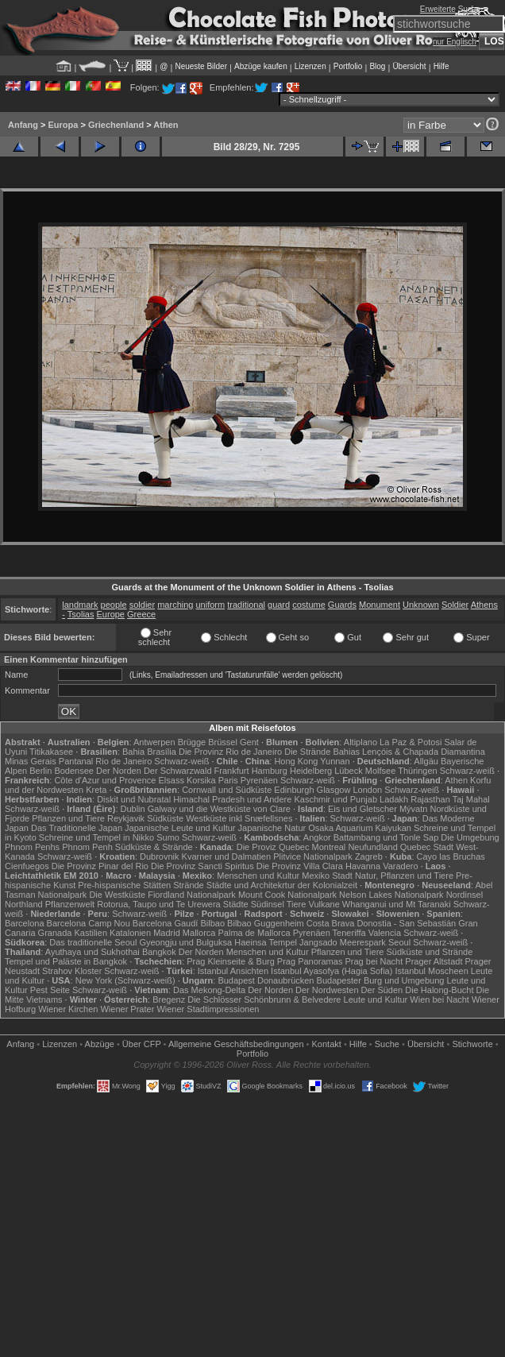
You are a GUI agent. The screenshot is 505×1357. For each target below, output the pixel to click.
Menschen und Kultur (258, 875)
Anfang (23, 125)
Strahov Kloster (72, 971)
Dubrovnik (159, 856)
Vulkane (323, 904)
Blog (377, 66)
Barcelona (24, 923)
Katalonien (130, 933)
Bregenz (168, 999)
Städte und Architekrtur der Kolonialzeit (281, 885)
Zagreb (369, 856)
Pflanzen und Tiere (68, 818)
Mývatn (413, 809)
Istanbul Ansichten (233, 971)
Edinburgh (294, 789)
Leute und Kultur (376, 999)
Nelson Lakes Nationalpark (391, 894)
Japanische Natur (272, 828)
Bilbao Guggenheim (265, 923)
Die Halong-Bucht (439, 990)
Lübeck (348, 770)
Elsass (171, 780)
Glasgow (334, 789)
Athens (484, 604)
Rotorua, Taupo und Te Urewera (159, 904)
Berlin (40, 770)
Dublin (133, 809)
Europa (63, 125)
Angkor (317, 837)
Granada (55, 933)
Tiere (296, 904)
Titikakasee (51, 751)
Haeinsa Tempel (265, 942)
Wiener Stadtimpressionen (207, 1009)
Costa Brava (330, 923)
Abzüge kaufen (260, 66)
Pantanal (76, 761)
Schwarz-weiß (181, 761)
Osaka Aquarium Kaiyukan (359, 828)
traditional (246, 604)
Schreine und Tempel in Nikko (96, 837)
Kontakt (326, 1044)
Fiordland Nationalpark (192, 894)
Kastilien (90, 933)
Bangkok (159, 952)
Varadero (400, 866)
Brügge (192, 742)
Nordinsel (464, 894)
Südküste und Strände (429, 952)
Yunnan (334, 761)
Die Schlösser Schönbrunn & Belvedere (264, 999)
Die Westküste (117, 894)
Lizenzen (310, 66)
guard (279, 604)
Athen (165, 125)
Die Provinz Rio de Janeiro (230, 751)
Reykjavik (126, 818)
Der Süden (382, 990)
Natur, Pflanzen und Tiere (404, 875)
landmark (80, 604)
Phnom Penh (87, 847)
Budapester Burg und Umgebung (381, 980)
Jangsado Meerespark (342, 942)
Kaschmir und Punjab (335, 799)
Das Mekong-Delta (209, 990)
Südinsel (267, 904)
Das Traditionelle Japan (76, 828)
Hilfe (441, 66)
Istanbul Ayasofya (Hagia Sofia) (331, 971)
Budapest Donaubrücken (266, 980)
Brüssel (222, 742)
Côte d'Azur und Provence (105, 780)
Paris (228, 780)
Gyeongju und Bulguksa (185, 942)
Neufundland (372, 847)
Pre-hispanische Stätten (124, 885)
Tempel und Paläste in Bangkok (66, 961)
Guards (342, 604)
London (367, 789)
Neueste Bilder (201, 66)
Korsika (201, 780)
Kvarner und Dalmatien (227, 856)
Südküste (165, 818)
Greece (141, 614)
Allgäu (426, 761)
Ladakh (394, 799)
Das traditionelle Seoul (93, 942)
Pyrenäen (259, 780)
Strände (188, 885)
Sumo (167, 837)
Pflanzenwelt (69, 904)
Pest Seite (50, 990)
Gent (249, 742)
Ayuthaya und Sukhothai (92, 952)
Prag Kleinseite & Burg (231, 961)
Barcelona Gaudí (166, 923)
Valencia (384, 933)
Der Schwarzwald (178, 770)
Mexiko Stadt (327, 875)
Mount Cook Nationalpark (287, 894)
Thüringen (418, 770)
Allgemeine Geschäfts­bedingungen (236, 1044)
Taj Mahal (471, 799)
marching (175, 604)
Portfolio (348, 66)
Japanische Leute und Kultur (180, 828)
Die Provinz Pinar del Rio (100, 866)
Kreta (96, 789)
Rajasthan (430, 799)
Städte (236, 904)
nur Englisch (454, 41)
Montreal (329, 847)
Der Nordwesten (326, 990)
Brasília (161, 751)
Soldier (454, 604)
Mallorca (199, 933)
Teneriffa (349, 933)
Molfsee (380, 770)
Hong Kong (296, 761)
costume (309, 604)
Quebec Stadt (426, 847)
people (114, 604)
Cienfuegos (27, 866)
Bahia (133, 751)
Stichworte (472, 1044)
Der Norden (118, 770)
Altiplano (360, 742)
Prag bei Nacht (374, 961)
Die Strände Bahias (322, 751)
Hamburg (269, 770)
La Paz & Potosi (410, 742)
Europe (111, 614)
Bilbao (212, 923)
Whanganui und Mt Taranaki (396, 904)
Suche (387, 1044)
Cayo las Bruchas (451, 856)
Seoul (399, 942)
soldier (142, 604)
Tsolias (80, 614)
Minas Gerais (30, 761)
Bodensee (74, 770)
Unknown (421, 604)
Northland (24, 904)
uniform (211, 604)
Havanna (362, 866)
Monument (379, 604)
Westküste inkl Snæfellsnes (239, 818)
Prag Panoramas (310, 961)
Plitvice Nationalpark (313, 856)
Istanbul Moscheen (431, 971)
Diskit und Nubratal (134, 799)
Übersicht (409, 66)
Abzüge (99, 1044)
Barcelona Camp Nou (88, 923)
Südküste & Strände (154, 847)
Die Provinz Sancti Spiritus (202, 866)
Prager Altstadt (433, 961)
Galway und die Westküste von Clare (219, 809)
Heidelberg (311, 770)
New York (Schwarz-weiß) (125, 980)
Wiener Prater (127, 1009)
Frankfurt (231, 770)
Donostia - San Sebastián (406, 923)
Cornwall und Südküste (227, 789)
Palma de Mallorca (254, 933)
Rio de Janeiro (123, 761)
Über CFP (141, 1044)
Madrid (166, 933)
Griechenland (116, 125)
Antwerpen (154, 742)
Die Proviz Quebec (273, 847)
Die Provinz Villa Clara (299, 866)
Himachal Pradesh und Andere (232, 799)
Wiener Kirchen (68, 1009)
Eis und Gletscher (362, 809)
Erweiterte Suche (450, 9)
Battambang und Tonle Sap (386, 837)
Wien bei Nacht (439, 999)
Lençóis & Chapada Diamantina (423, 751)
